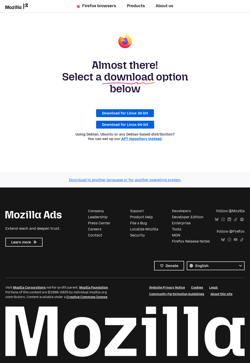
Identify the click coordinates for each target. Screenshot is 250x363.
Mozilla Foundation (93, 288)
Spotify (242, 219)
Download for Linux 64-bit (125, 124)
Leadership (98, 217)
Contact (95, 235)
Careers (94, 229)
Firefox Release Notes (191, 241)
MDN (176, 235)
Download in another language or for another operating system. (125, 180)
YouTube (235, 240)
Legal (213, 288)
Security (137, 235)
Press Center (99, 223)
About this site (221, 294)
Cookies (197, 288)
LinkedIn (229, 219)
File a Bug (138, 223)
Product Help (141, 217)
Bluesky (216, 219)
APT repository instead (141, 139)
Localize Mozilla (144, 229)
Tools (176, 229)
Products (136, 6)
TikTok (235, 219)
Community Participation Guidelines (176, 294)
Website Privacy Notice (167, 288)
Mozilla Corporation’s (29, 288)
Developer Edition (187, 217)
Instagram (223, 219)
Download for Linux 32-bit (125, 113)
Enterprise (181, 223)
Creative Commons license (86, 297)
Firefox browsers (96, 6)
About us (164, 6)
